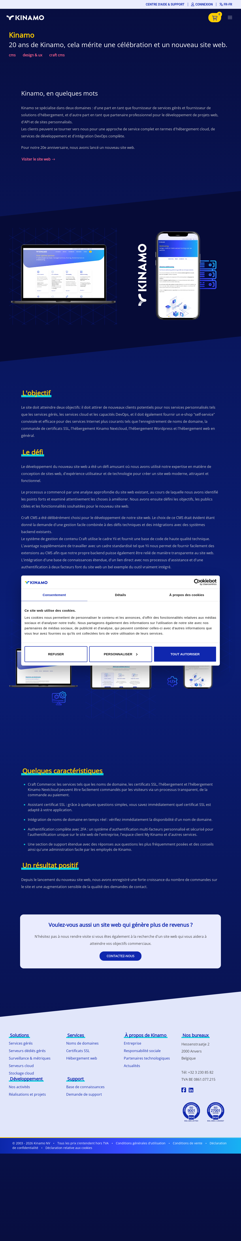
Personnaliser (120, 654)
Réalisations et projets (27, 1094)
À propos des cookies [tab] (186, 595)
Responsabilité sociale (142, 1050)
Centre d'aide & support (165, 4)
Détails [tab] (120, 595)
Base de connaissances (85, 1086)
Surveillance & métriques (30, 1058)
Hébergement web (81, 1058)
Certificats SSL (78, 1050)
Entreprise (132, 1043)
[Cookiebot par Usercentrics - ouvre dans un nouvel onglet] (197, 582)
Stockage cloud (21, 1073)
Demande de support (84, 1094)
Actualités (132, 1065)
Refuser (56, 654)
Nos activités (19, 1086)
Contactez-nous (120, 956)
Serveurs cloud (21, 1065)
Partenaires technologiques (147, 1058)
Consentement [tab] (54, 595)
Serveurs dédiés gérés (27, 1050)
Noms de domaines (82, 1043)
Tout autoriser (185, 654)
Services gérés (21, 1043)
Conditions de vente (187, 1143)
